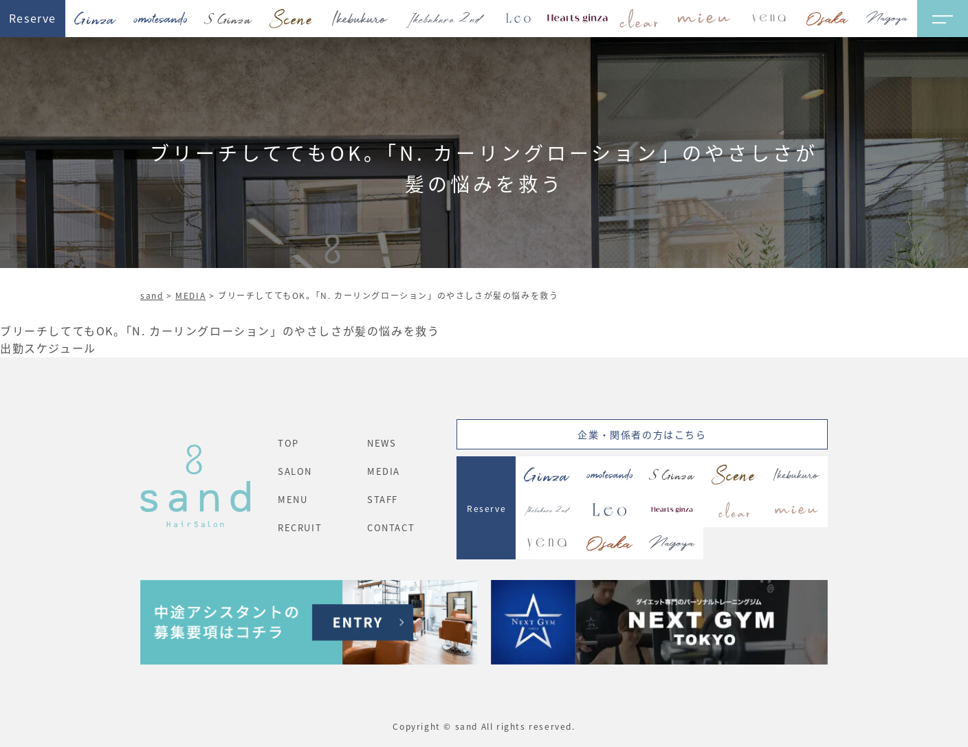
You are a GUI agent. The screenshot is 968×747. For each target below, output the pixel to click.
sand (151, 295)
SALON (295, 471)
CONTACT (391, 527)
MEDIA (190, 295)
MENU (292, 499)
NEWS (381, 442)
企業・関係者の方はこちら (642, 434)
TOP (288, 442)
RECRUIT (300, 527)
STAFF (382, 499)
